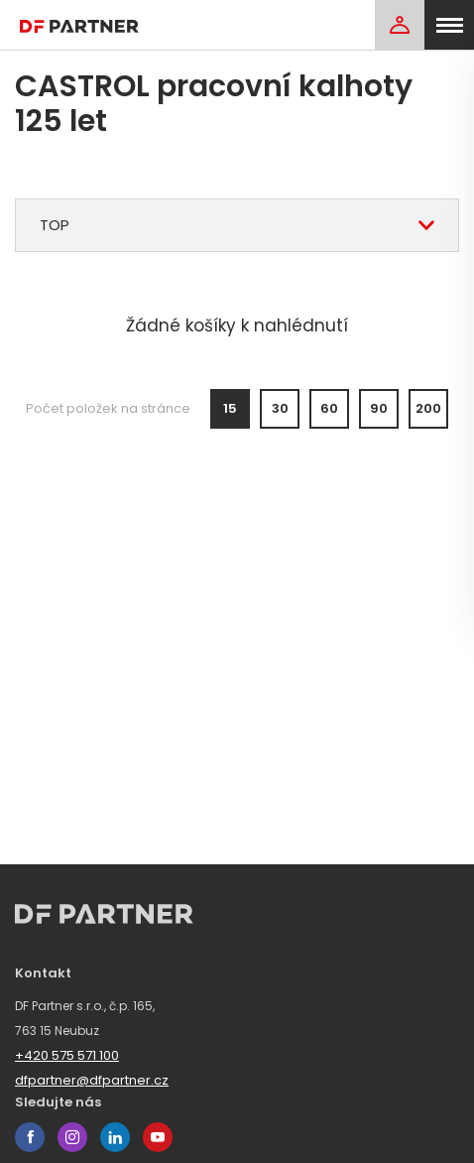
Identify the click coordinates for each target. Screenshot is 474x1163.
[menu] (449, 25)
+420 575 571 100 (67, 1055)
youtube (158, 1137)
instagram (72, 1137)
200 (428, 408)
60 (329, 408)
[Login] (399, 25)
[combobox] (237, 225)
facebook (30, 1137)
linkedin (115, 1137)
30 (280, 408)
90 (379, 408)
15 (230, 408)
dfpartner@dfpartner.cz (92, 1080)
